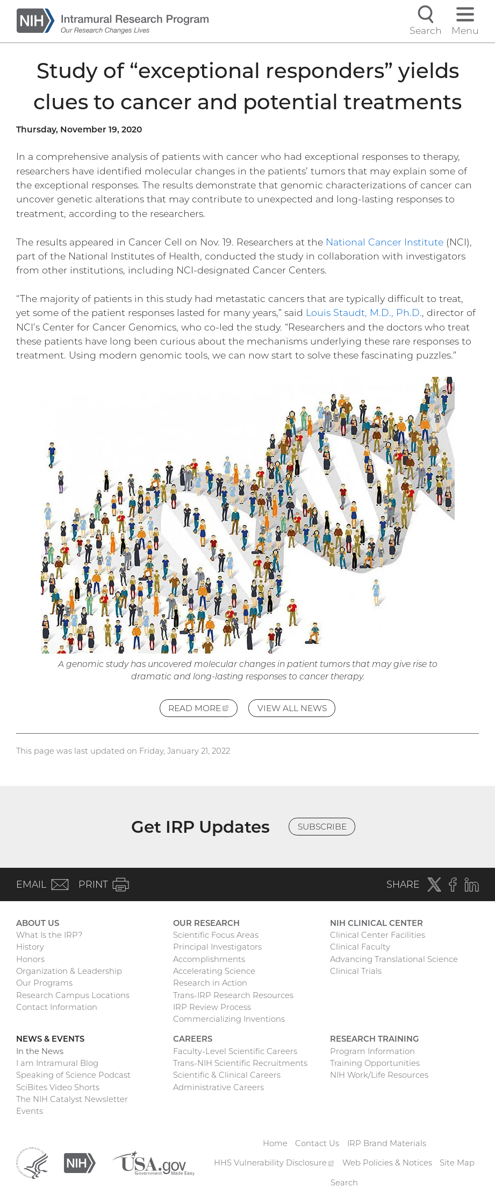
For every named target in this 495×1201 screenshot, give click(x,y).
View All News (292, 708)
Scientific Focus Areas (216, 935)
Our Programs (44, 983)
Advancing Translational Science (394, 959)
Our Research (206, 923)
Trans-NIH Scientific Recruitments (240, 1063)
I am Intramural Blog (57, 1063)
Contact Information (56, 1007)
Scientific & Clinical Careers (227, 1075)
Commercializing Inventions (229, 1019)
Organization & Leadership (69, 971)
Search (344, 1183)
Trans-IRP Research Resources (233, 995)
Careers (192, 1039)
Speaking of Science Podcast (73, 1075)
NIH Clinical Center (376, 923)
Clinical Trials (356, 971)
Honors (30, 959)
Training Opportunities (375, 1063)
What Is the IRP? (49, 935)
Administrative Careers (218, 1087)
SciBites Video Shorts (57, 1087)
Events (29, 1111)
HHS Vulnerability (274, 1163)
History (30, 947)
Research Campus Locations (73, 995)
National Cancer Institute (384, 242)
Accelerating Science (214, 971)
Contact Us (317, 1143)
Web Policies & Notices (387, 1163)
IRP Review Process (212, 1007)
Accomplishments (209, 959)
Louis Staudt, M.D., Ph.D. (364, 312)
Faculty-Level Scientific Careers (235, 1051)
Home (275, 1143)
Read (203, 709)
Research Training (374, 1039)
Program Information (372, 1051)
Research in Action (210, 983)
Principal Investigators (217, 947)
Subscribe (322, 826)
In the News (39, 1051)
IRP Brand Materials (386, 1143)
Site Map (457, 1163)
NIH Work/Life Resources (379, 1075)
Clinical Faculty (360, 947)
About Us (37, 923)
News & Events (50, 1039)
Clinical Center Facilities (377, 935)
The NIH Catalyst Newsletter (72, 1099)
